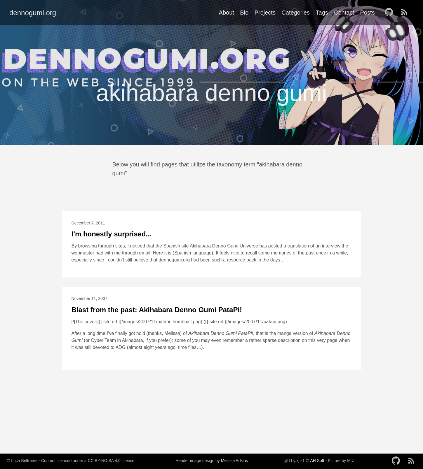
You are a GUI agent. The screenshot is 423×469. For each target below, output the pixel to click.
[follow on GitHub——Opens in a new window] (390, 12)
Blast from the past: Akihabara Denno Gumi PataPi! (157, 310)
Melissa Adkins (234, 460)
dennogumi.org (32, 13)
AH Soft (317, 460)
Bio (244, 12)
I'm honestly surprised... (112, 234)
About (226, 12)
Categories (295, 12)
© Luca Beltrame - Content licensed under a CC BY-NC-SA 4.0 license (70, 460)
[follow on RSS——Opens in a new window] (406, 12)
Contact (344, 12)
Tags (322, 12)
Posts (367, 12)
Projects (265, 12)
